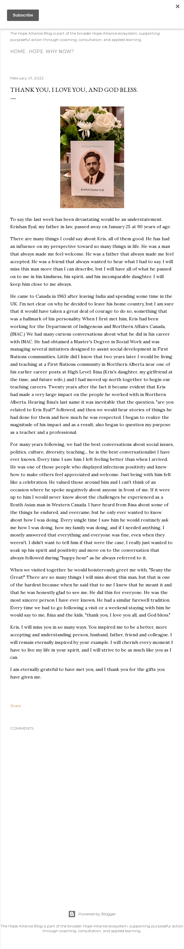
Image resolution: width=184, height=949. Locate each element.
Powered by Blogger (92, 914)
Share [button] (15, 705)
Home (17, 51)
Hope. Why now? (51, 51)
